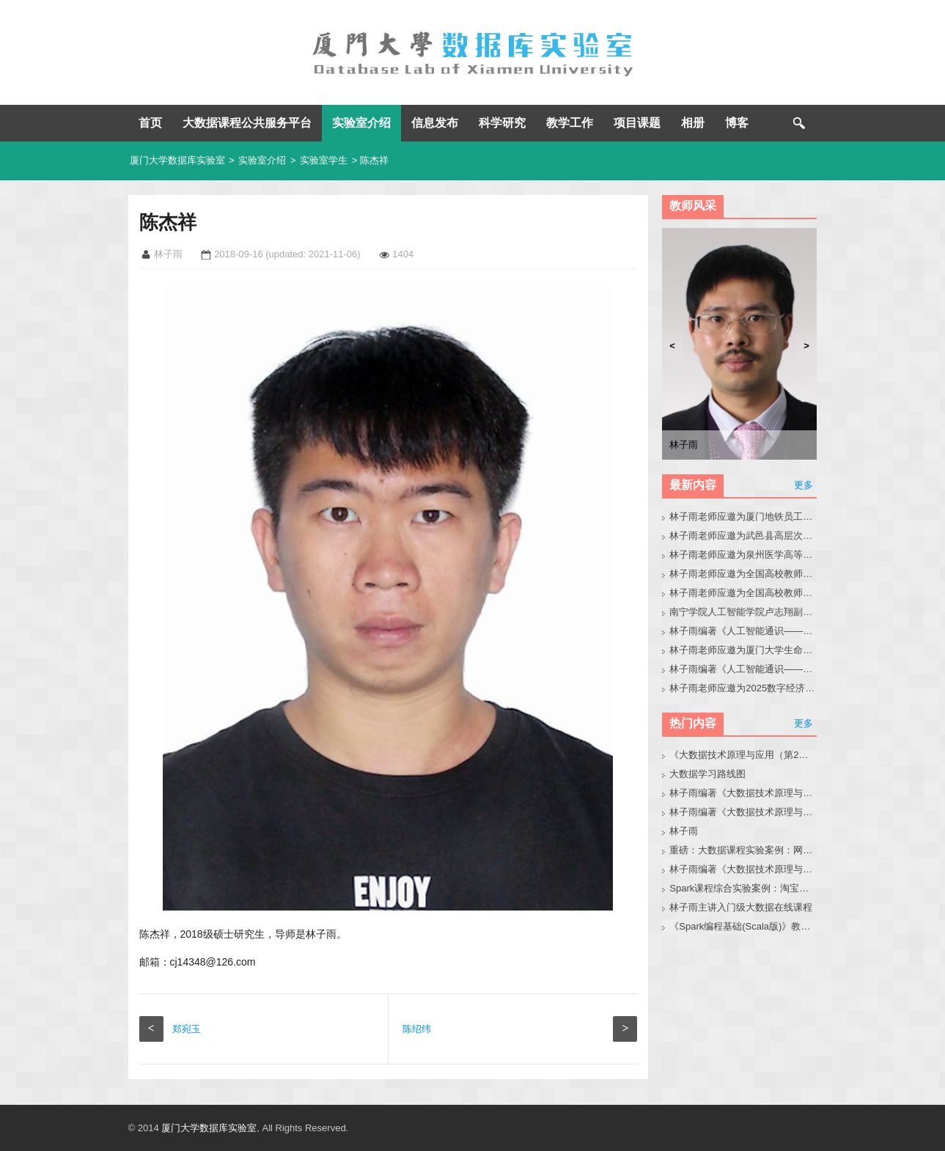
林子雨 (683, 830)
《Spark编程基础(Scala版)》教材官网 (743, 926)
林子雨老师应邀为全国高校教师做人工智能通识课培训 (743, 573)
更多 (803, 484)
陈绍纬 (416, 1028)
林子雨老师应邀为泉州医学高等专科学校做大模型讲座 (743, 554)
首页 (150, 123)
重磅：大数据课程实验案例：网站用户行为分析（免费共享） (743, 850)
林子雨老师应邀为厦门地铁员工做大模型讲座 (743, 516)
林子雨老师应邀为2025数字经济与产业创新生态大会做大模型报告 (743, 688)
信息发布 (434, 123)
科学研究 (502, 123)
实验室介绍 (361, 123)
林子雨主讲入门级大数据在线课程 (740, 907)
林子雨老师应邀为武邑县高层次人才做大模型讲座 (743, 535)
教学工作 (569, 123)
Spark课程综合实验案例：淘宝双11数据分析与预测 (743, 888)
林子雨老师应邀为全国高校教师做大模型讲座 (743, 592)
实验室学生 (324, 160)
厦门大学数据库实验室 (177, 160)
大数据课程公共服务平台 (247, 123)
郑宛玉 (186, 1028)
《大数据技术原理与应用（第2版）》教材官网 (743, 754)
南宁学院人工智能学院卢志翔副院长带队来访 (743, 611)
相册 (693, 123)
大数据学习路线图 (707, 773)
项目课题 (637, 123)
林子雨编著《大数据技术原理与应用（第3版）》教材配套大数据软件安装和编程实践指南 (743, 869)
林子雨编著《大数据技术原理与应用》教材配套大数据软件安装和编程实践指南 (743, 811)
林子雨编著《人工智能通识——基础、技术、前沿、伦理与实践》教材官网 (743, 668)
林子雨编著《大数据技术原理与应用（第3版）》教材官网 (743, 792)
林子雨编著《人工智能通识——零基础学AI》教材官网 (743, 630)
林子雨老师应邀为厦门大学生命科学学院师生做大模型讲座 (743, 649)
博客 (737, 123)
